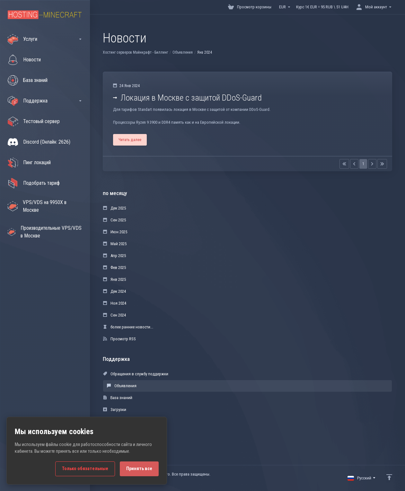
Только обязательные (85, 468)
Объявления (182, 52)
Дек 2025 (114, 208)
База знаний (117, 397)
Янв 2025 (114, 279)
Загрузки (114, 409)
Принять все (139, 468)
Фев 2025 (114, 267)
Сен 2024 (114, 315)
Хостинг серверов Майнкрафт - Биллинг (135, 52)
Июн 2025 (115, 231)
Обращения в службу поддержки (135, 373)
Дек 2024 (114, 291)
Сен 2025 (114, 220)
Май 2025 (115, 243)
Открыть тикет (119, 433)
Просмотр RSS (119, 338)
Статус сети (116, 421)
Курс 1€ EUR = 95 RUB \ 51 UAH (322, 6)
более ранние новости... (128, 327)
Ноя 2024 (114, 303)
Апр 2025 (114, 255)
